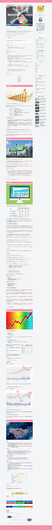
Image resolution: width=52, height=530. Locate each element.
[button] (45, 35)
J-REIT (36, 73)
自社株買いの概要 (20, 78)
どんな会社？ (19, 79)
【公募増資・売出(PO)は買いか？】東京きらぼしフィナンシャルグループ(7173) (40, 82)
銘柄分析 (7, 496)
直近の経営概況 (19, 80)
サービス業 (10, 496)
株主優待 (36, 71)
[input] (40, 35)
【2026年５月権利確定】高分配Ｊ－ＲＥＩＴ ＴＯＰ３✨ (40, 93)
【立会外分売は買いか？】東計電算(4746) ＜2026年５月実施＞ (40, 89)
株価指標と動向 (19, 81)
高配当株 (36, 70)
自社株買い (13, 496)
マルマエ (43, 44)
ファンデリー (43, 58)
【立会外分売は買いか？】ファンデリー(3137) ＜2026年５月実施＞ (40, 78)
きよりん (40, 22)
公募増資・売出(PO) (37, 65)
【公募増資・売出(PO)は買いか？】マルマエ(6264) (40, 85)
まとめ (18, 82)
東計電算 (43, 55)
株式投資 (36, 63)
